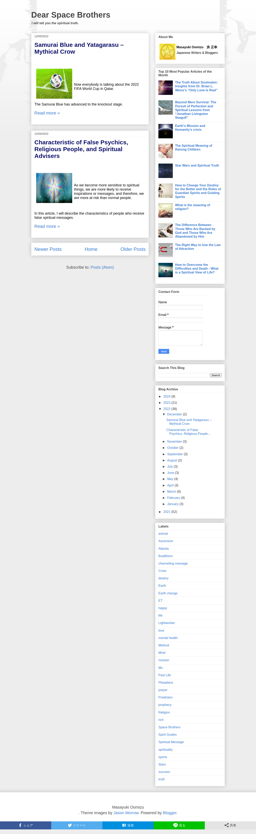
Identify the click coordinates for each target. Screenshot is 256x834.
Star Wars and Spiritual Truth (197, 165)
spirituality (165, 749)
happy (162, 608)
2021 (167, 511)
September (175, 454)
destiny (163, 578)
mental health (168, 638)
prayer (162, 690)
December (175, 414)
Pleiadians (165, 682)
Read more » (47, 113)
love (161, 630)
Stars (162, 764)
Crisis (162, 571)
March (172, 491)
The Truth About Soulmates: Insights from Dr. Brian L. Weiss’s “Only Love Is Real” (196, 86)
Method (163, 645)
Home (91, 249)
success (164, 772)
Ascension (165, 541)
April (170, 485)
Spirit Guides (167, 734)
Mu (160, 667)
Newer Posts (48, 249)
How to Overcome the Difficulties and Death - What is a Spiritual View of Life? (196, 268)
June (171, 472)
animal (163, 533)
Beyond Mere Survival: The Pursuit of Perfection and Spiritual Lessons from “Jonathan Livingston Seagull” (195, 109)
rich (161, 719)
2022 (167, 409)
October (173, 447)
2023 (167, 402)
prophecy (165, 704)
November (175, 441)
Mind (161, 652)
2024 (167, 396)
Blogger (169, 813)
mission (163, 660)
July (170, 466)
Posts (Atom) (102, 267)
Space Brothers (169, 727)
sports (162, 757)
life (160, 615)
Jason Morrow (126, 813)
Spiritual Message (171, 742)
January (173, 504)
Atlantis (163, 548)
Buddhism (165, 556)
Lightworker (166, 623)
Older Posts (133, 249)
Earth (162, 585)
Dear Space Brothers (70, 14)
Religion (164, 712)
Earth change (167, 593)
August (172, 460)
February (174, 497)
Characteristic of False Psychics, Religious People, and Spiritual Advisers (81, 149)
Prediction (165, 697)
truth (161, 779)
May (170, 479)
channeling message (173, 563)
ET (160, 600)
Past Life (164, 675)
